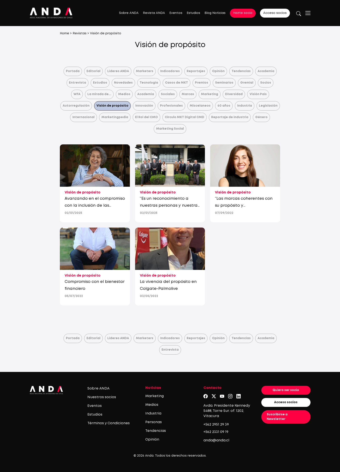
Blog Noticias (215, 13)
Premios (201, 82)
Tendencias (241, 71)
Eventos (175, 13)
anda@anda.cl (216, 440)
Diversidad (234, 94)
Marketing (209, 94)
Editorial (93, 71)
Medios (124, 94)
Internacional (83, 117)
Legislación (268, 105)
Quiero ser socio (286, 390)
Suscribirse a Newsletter (277, 416)
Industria (244, 105)
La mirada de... (99, 94)
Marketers (144, 71)
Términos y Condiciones (108, 423)
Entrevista (77, 82)
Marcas (188, 94)
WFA (77, 94)
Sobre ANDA (129, 13)
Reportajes (196, 71)
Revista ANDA (154, 13)
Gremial (246, 82)
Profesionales (171, 105)
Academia (266, 71)
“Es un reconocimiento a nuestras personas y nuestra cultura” (169, 205)
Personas (153, 422)
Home (64, 33)
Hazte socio (242, 13)
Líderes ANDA (118, 71)
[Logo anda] (51, 13)
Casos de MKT (176, 82)
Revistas (80, 33)
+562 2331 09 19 (215, 432)
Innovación (144, 105)
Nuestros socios (101, 397)
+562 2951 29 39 (216, 424)
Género (261, 117)
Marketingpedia (114, 117)
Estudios (193, 13)
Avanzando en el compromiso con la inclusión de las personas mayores (95, 205)
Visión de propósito (112, 105)
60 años (223, 105)
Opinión (218, 71)
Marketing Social (170, 128)
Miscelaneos (200, 105)
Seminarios (224, 82)
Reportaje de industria (229, 117)
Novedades (123, 82)
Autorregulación (76, 105)
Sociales (168, 94)
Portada (73, 71)
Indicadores (170, 71)
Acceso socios (275, 13)
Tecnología (149, 82)
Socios (265, 82)
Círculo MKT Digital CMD (184, 117)
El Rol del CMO (146, 117)
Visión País (258, 94)
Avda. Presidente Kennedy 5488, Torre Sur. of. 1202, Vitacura (226, 411)
